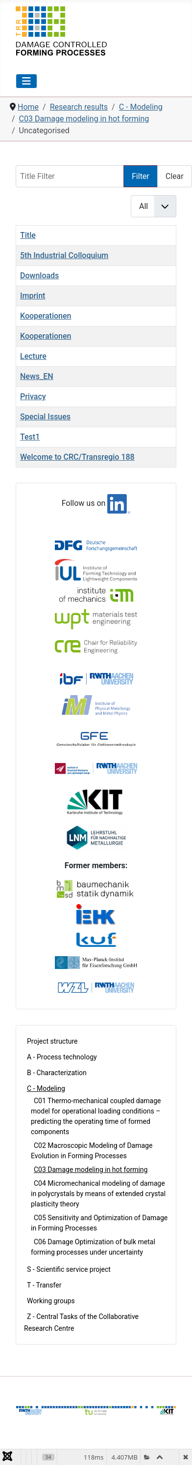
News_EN (36, 376)
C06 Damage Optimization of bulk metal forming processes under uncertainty (93, 1247)
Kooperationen (45, 316)
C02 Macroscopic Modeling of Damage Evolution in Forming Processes (91, 1151)
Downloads (39, 275)
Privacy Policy (152, 1431)
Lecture (33, 356)
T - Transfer (44, 1285)
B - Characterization (57, 1073)
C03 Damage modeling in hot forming (90, 1169)
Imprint (32, 295)
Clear (175, 176)
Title (28, 235)
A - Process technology (62, 1057)
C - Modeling (46, 1088)
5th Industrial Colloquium (64, 255)
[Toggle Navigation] (26, 81)
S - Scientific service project (69, 1269)
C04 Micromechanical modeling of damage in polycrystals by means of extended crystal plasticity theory (98, 1193)
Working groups (51, 1301)
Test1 (30, 436)
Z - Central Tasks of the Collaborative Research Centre (81, 1322)
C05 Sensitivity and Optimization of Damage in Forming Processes (99, 1223)
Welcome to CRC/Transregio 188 (77, 457)
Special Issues (45, 416)
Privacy (33, 396)
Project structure (52, 1041)
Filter (140, 176)
